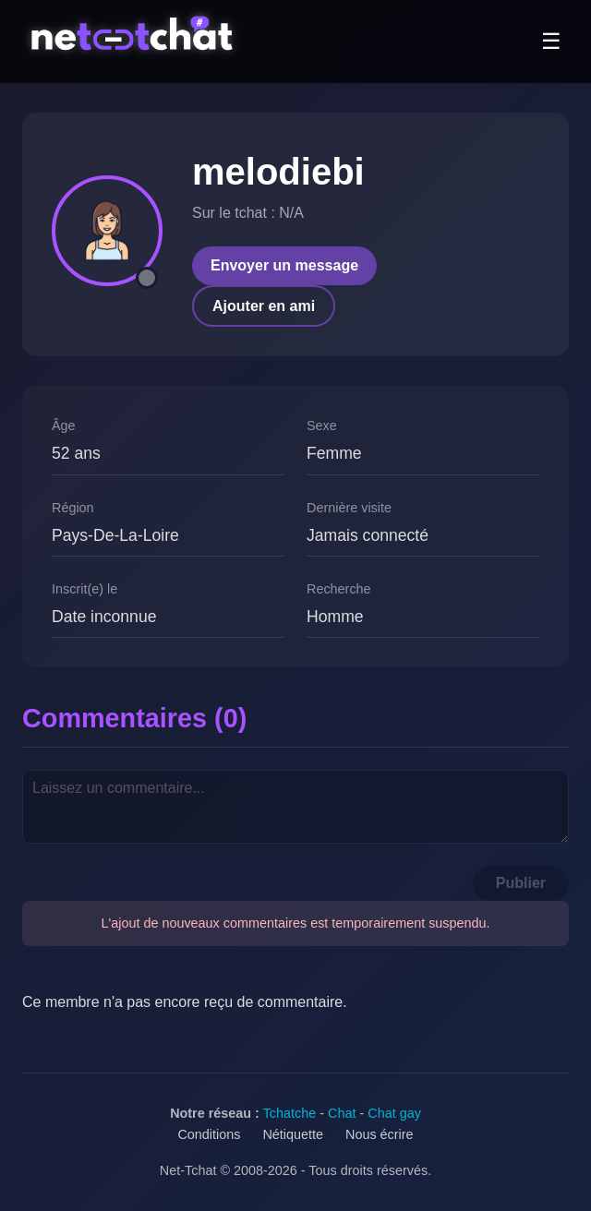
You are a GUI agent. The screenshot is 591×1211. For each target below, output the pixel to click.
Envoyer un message (284, 265)
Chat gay (394, 1113)
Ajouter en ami (263, 306)
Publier (521, 883)
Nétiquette (292, 1134)
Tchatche (290, 1113)
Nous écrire (379, 1134)
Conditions (208, 1134)
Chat (342, 1113)
